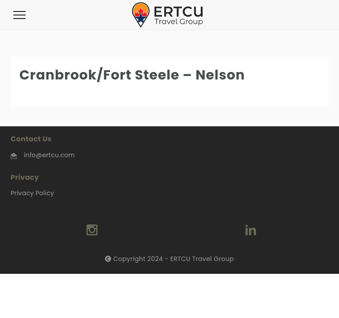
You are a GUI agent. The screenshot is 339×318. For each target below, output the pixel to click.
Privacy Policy (32, 193)
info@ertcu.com (49, 155)
